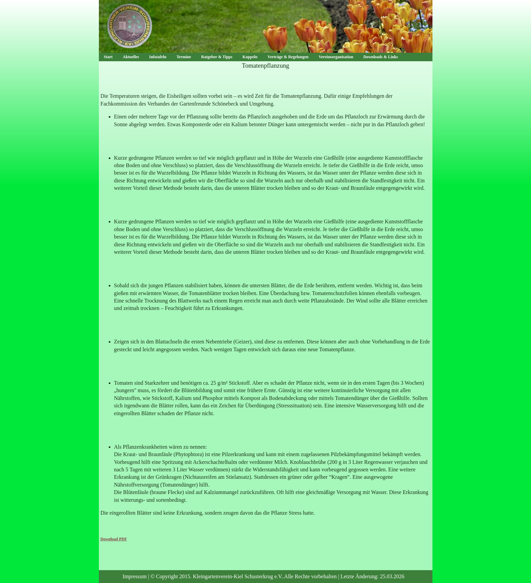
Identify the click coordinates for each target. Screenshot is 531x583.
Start (108, 56)
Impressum (135, 576)
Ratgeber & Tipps (216, 56)
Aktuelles (131, 56)
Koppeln (249, 56)
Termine (183, 56)
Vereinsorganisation (336, 56)
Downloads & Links (380, 56)
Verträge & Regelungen (288, 56)
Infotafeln (158, 56)
